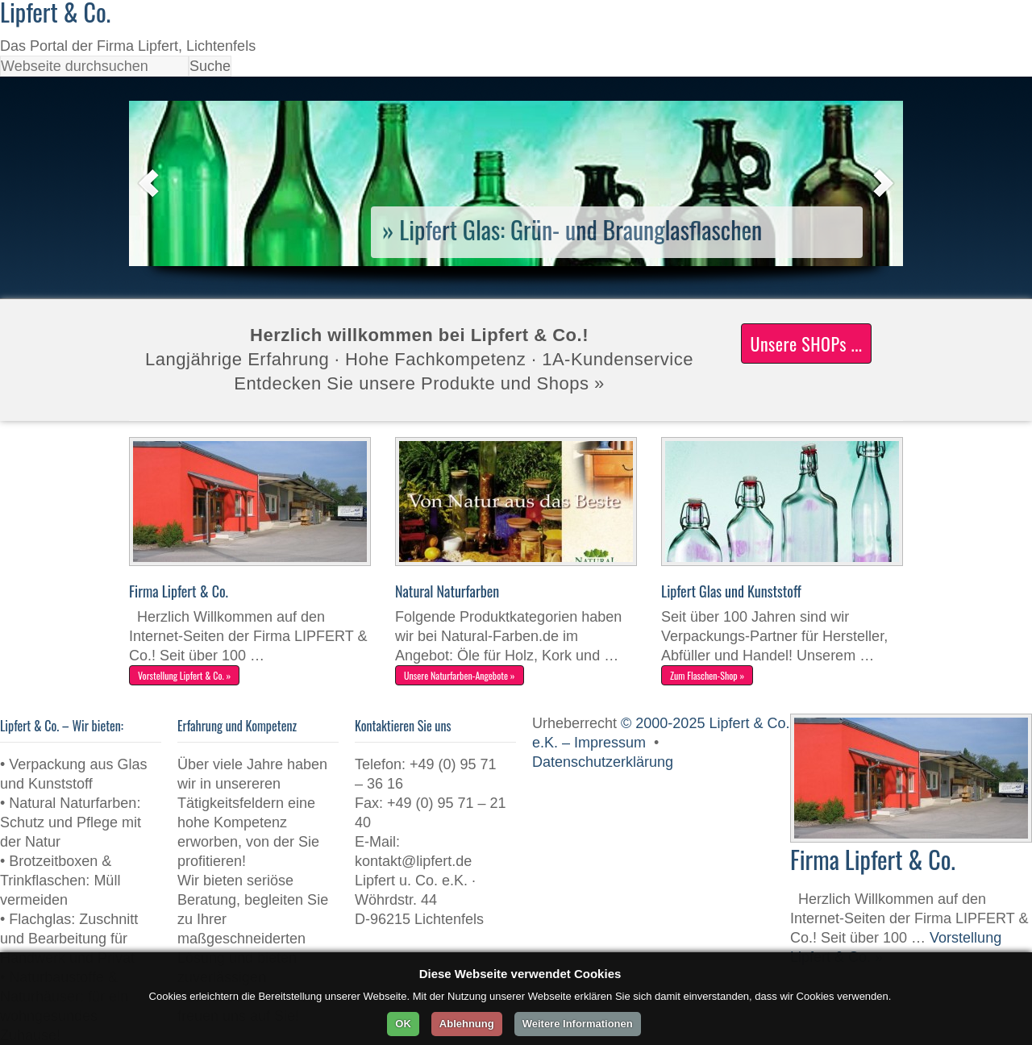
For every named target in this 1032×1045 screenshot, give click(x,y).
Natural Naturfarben (447, 591)
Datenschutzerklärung (602, 762)
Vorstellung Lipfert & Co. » (184, 675)
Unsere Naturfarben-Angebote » (459, 675)
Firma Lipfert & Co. (178, 591)
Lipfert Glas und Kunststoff (731, 591)
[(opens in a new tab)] (516, 261)
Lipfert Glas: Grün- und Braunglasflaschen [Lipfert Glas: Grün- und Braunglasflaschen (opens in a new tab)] (580, 229)
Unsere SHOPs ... (806, 343)
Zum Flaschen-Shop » (707, 675)
